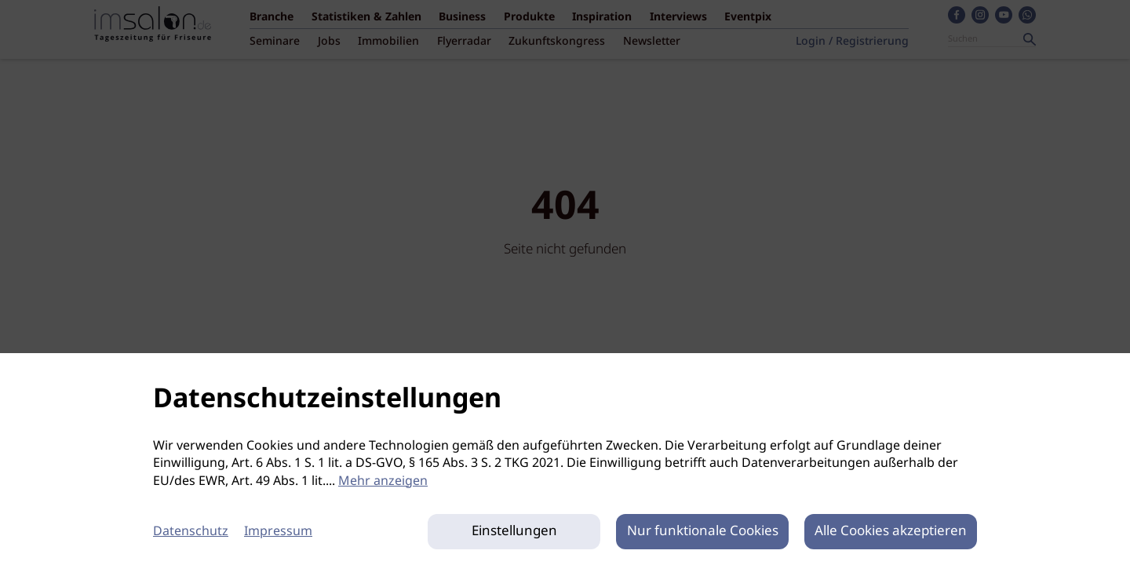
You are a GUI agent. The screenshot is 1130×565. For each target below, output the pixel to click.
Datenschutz (190, 531)
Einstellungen (514, 531)
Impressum (278, 531)
